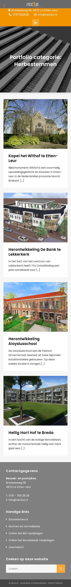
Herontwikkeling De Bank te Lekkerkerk (34, 252)
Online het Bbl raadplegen (26, 533)
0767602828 (19, 15)
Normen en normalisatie (24, 526)
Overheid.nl (16, 547)
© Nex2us (13, 583)
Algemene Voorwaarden (33, 583)
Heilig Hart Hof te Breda (31, 432)
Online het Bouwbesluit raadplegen (31, 540)
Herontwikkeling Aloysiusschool (24, 341)
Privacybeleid (55, 583)
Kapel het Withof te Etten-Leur (33, 158)
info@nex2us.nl (45, 15)
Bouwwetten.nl (18, 519)
